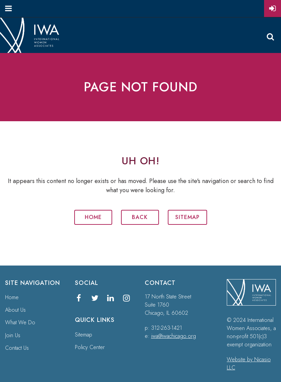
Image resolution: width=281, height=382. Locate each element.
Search (270, 37)
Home (93, 217)
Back (140, 217)
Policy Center (90, 347)
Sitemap (187, 217)
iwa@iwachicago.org (173, 336)
